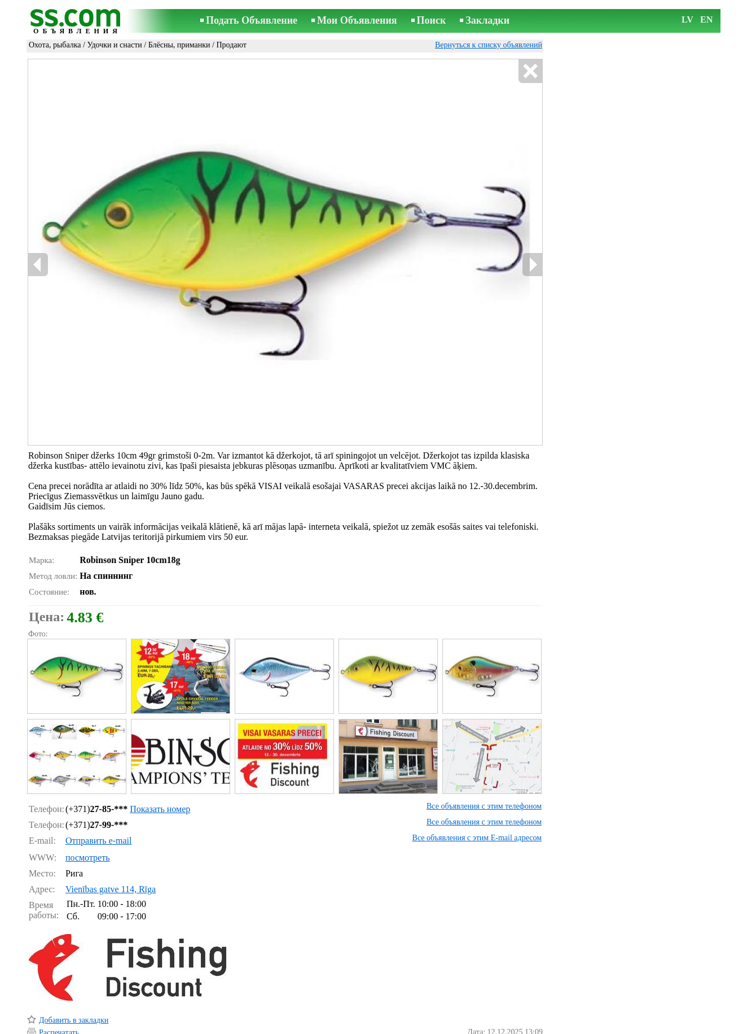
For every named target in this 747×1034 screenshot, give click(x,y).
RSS (434, 1026)
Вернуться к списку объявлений (488, 45)
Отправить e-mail (98, 792)
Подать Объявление (251, 20)
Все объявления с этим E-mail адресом (477, 790)
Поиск (431, 20)
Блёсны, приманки (179, 45)
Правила (226, 1026)
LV (687, 19)
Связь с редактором (283, 1026)
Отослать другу (65, 997)
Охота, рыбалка (55, 45)
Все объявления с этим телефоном (484, 758)
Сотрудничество (389, 1026)
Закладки (487, 20)
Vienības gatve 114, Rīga (110, 841)
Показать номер (160, 761)
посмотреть (87, 809)
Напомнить (58, 1010)
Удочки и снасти (114, 45)
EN (706, 19)
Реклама (339, 1026)
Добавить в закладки (73, 972)
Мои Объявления (357, 20)
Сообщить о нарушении (503, 1010)
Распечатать (59, 984)
